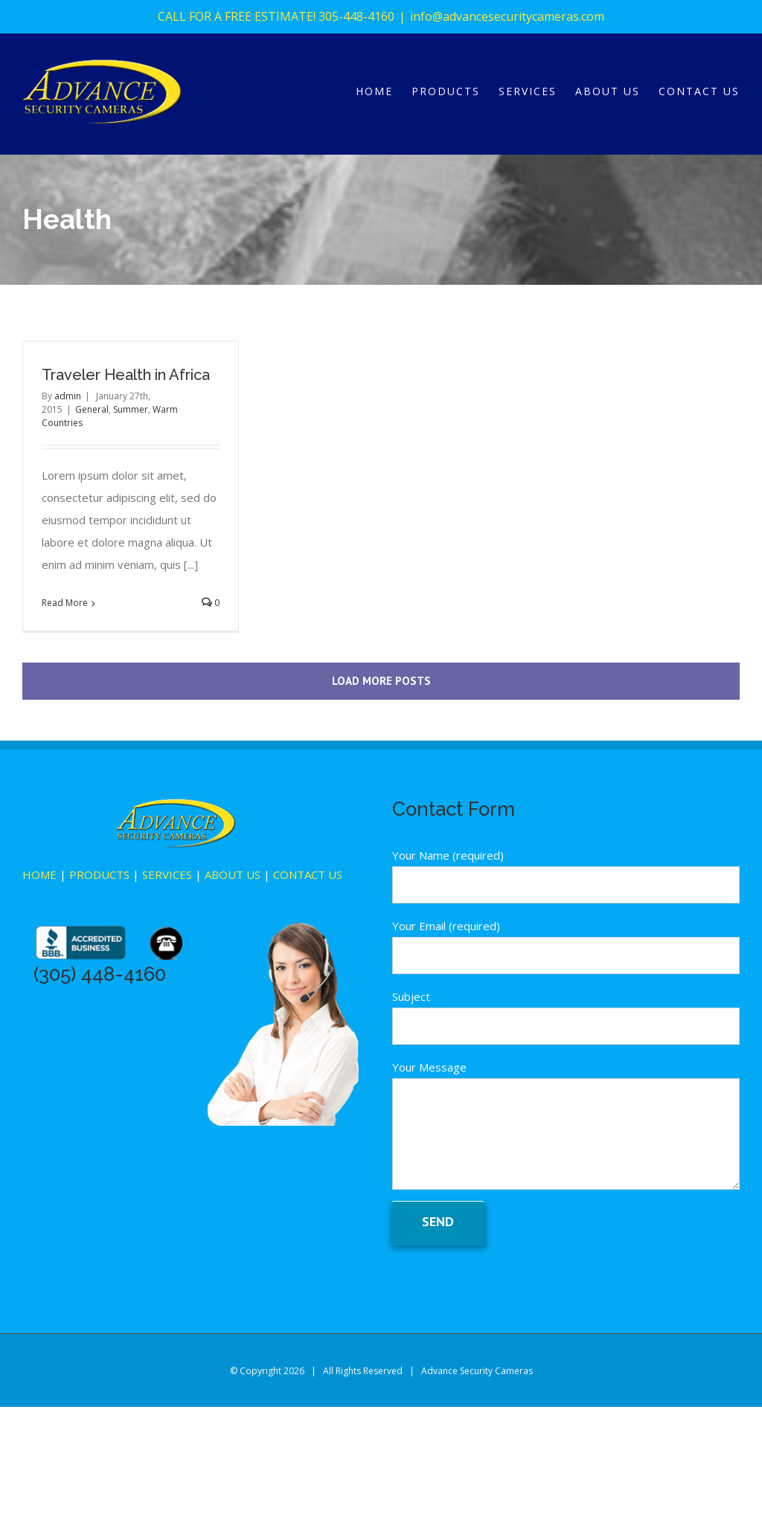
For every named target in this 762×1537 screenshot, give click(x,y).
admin (67, 396)
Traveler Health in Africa (126, 375)
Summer (130, 409)
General (92, 409)
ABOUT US (232, 874)
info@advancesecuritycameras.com (507, 16)
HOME (39, 874)
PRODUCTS (99, 874)
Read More (65, 602)
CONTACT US (307, 874)
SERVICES (167, 874)
